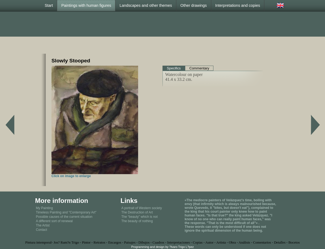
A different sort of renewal (54, 221)
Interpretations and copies (237, 5)
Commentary (199, 68)
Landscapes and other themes (145, 5)
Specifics (174, 68)
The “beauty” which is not (139, 217)
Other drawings (193, 5)
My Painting (44, 208)
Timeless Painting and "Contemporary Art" (66, 212)
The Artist (43, 225)
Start (49, 5)
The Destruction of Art (137, 212)
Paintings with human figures (86, 5)
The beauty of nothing (137, 221)
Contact (41, 230)
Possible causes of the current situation (64, 217)
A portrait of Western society (141, 208)
